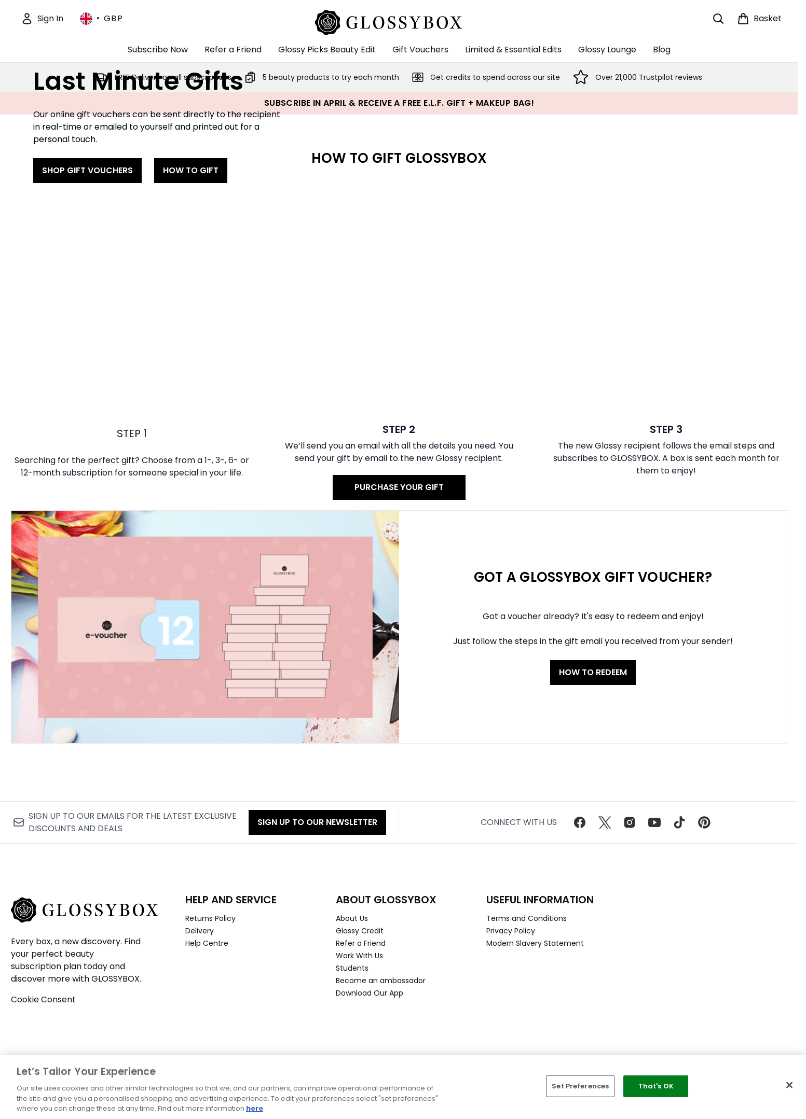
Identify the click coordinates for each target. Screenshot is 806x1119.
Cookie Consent (43, 999)
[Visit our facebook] (579, 822)
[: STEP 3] (666, 502)
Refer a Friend (361, 943)
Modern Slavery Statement (535, 943)
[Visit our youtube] (654, 822)
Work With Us (359, 955)
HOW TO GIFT (190, 311)
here (254, 1108)
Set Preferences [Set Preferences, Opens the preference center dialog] (580, 1086)
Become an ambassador (381, 980)
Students (352, 968)
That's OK (656, 1086)
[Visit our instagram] (629, 822)
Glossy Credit (360, 931)
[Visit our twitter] (604, 822)
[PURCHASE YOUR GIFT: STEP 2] (399, 502)
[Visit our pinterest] (704, 822)
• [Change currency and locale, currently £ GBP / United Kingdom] (101, 18)
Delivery (199, 931)
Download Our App (369, 993)
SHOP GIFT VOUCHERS (87, 311)
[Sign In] (42, 18)
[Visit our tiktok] (679, 822)
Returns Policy (210, 918)
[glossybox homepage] (399, 21)
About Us (352, 918)
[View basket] (759, 18)
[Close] (789, 1085)
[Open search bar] (718, 18)
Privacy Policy (510, 931)
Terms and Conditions (526, 918)
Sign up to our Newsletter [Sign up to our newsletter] (317, 822)
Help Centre (206, 943)
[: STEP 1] (132, 502)
